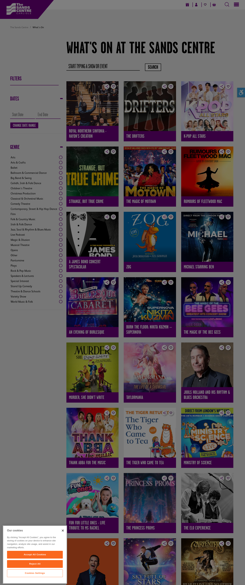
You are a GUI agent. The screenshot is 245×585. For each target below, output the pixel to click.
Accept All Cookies (35, 573)
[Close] (63, 549)
